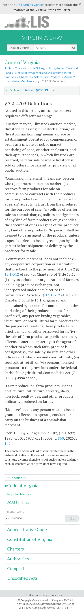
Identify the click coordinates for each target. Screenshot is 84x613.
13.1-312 (11, 274)
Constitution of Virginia (29, 539)
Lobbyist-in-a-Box (51, 595)
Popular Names (19, 494)
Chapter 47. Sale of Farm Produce (39, 77)
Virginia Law (42, 37)
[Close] (80, 4)
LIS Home (32, 595)
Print (29, 90)
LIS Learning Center (30, 4)
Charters (15, 548)
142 (7, 443)
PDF (39, 90)
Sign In (68, 607)
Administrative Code (27, 529)
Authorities (18, 558)
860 (61, 438)
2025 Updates (18, 502)
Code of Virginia (20, 48)
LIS (29, 21)
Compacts (16, 568)
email (50, 90)
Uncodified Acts (22, 578)
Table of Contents (15, 68)
